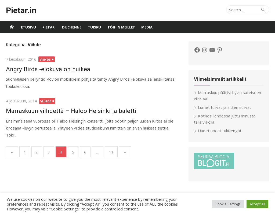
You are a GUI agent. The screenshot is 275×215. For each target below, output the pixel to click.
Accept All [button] (257, 204)
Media (147, 27)
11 (111, 152)
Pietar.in (21, 10)
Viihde (45, 60)
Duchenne (71, 27)
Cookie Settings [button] (228, 204)
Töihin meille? (121, 27)
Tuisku (94, 27)
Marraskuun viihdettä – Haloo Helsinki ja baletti (71, 110)
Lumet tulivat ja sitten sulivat (224, 107)
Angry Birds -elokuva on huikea (48, 69)
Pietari (49, 27)
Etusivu (28, 27)
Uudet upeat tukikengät (219, 130)
